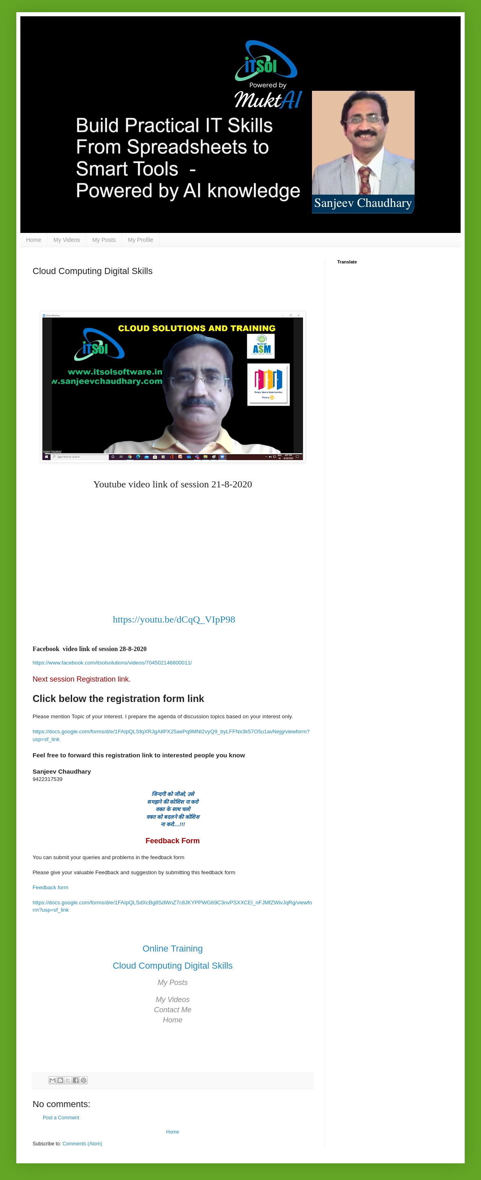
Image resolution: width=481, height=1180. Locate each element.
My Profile (140, 240)
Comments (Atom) (82, 1144)
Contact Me (172, 1010)
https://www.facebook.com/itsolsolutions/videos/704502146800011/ (112, 663)
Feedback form (50, 887)
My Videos (66, 240)
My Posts (104, 240)
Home (33, 240)
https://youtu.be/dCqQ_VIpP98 (174, 619)
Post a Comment (61, 1118)
